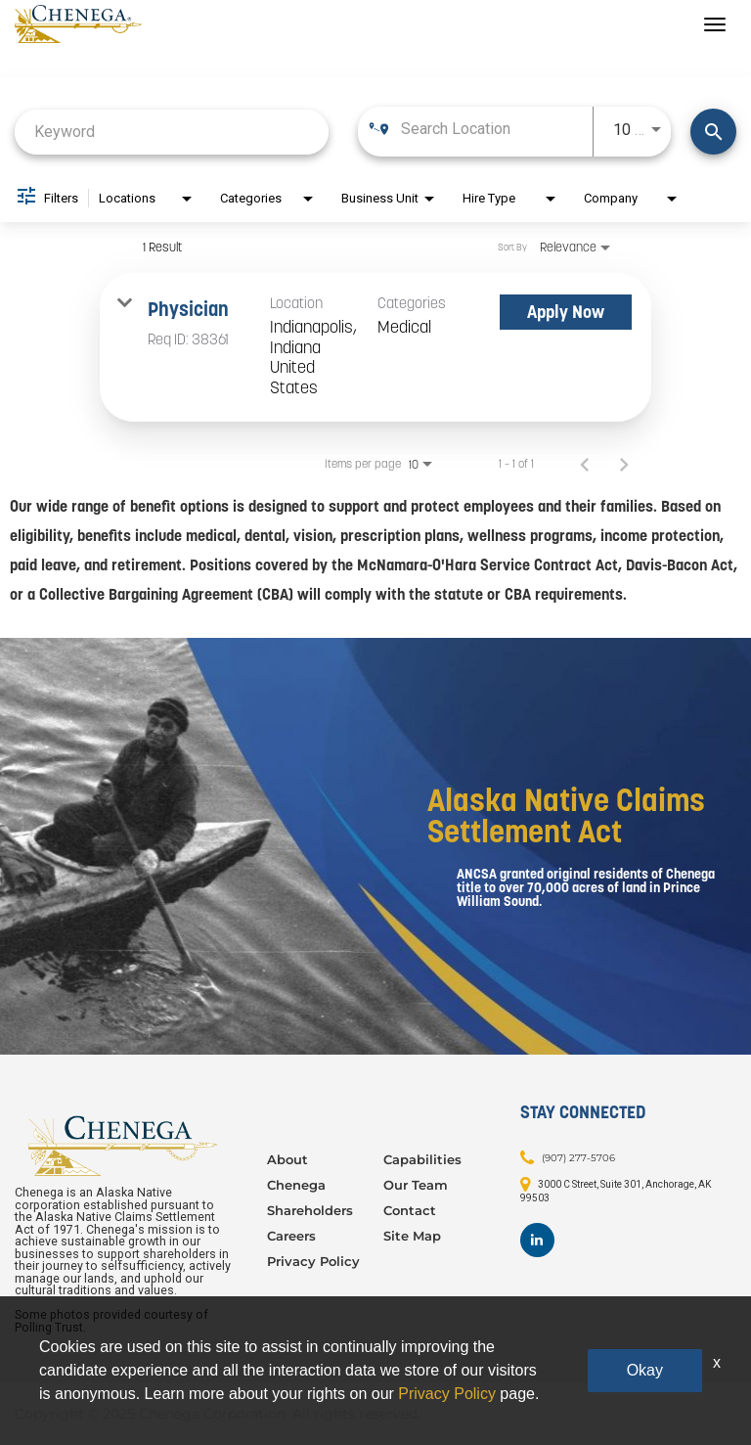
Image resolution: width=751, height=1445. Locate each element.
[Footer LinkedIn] (537, 1240)
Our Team (415, 1185)
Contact (409, 1210)
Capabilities (422, 1159)
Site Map (412, 1235)
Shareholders (310, 1210)
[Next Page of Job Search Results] (623, 463)
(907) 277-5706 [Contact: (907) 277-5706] (578, 1157)
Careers (291, 1235)
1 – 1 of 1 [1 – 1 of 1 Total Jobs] (516, 464)
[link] (375, 347)
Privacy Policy (313, 1261)
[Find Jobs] (713, 132)
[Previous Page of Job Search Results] (584, 463)
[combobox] (171, 132)
